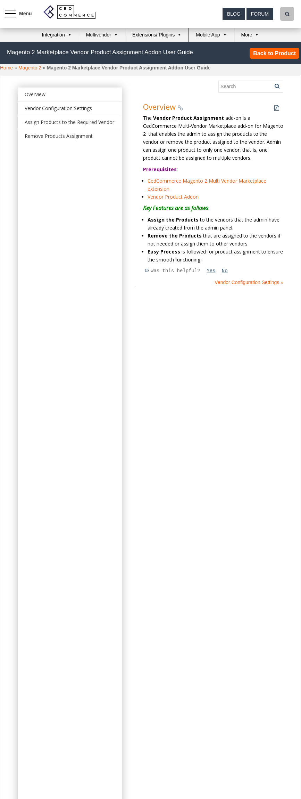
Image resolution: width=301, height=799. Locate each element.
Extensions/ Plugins (153, 35)
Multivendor (98, 35)
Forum (260, 14)
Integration (53, 35)
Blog (234, 14)
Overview (35, 94)
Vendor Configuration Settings (58, 108)
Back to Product (274, 53)
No (225, 271)
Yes (211, 271)
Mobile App (208, 35)
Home (6, 67)
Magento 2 (29, 67)
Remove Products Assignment (59, 136)
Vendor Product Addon (173, 196)
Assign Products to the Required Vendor (69, 122)
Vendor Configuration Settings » (249, 282)
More (246, 35)
